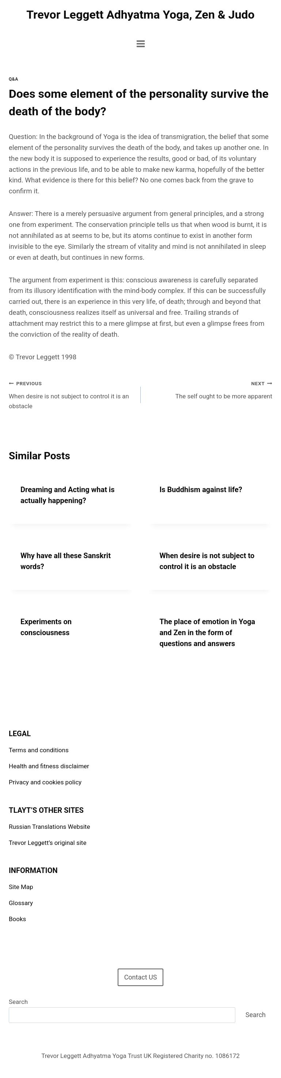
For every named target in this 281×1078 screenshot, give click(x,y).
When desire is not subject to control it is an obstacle (71, 394)
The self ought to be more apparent (210, 389)
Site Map (21, 886)
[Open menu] (140, 43)
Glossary (21, 903)
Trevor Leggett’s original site (47, 842)
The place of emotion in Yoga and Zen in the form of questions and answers (207, 632)
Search (18, 1001)
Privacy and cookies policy (45, 782)
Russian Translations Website (49, 826)
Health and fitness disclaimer (49, 766)
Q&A (13, 79)
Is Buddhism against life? (201, 489)
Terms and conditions (39, 750)
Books (17, 919)
